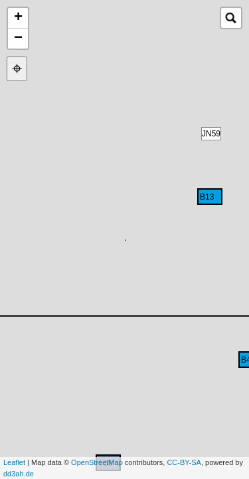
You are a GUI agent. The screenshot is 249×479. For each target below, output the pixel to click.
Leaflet (14, 462)
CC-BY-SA (184, 462)
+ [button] (18, 18)
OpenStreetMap (97, 462)
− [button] (18, 39)
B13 (207, 197)
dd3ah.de (18, 474)
